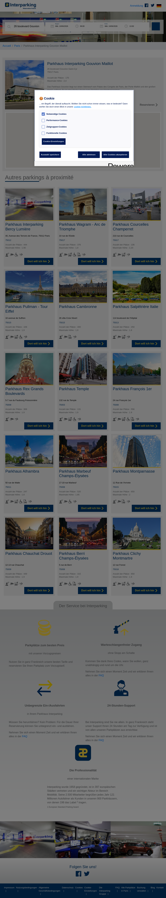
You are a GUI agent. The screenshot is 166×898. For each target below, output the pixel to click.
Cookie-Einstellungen (53, 141)
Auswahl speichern (50, 155)
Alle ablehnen (88, 155)
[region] (84, 128)
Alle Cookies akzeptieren (115, 155)
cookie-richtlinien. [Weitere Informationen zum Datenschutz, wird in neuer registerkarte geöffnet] (82, 107)
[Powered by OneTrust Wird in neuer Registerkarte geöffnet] (120, 164)
